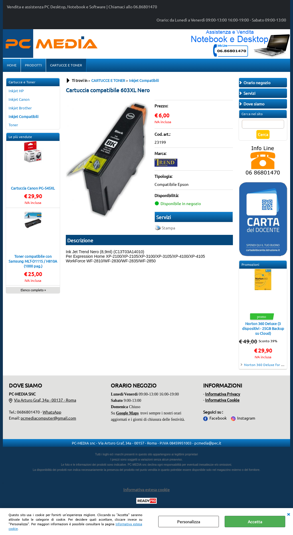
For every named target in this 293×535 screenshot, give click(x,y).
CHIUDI (288, 514)
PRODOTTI (33, 65)
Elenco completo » (33, 290)
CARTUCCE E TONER (66, 65)
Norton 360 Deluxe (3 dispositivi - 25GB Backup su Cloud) (263, 328)
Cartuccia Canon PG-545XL (33, 188)
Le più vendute (20, 136)
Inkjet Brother (20, 107)
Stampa (168, 227)
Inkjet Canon (19, 99)
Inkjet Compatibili (23, 116)
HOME (12, 65)
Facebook (218, 417)
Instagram (246, 417)
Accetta (255, 521)
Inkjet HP (16, 90)
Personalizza (188, 521)
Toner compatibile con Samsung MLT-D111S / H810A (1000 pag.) (33, 261)
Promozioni (250, 264)
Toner (13, 124)
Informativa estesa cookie (146, 489)
